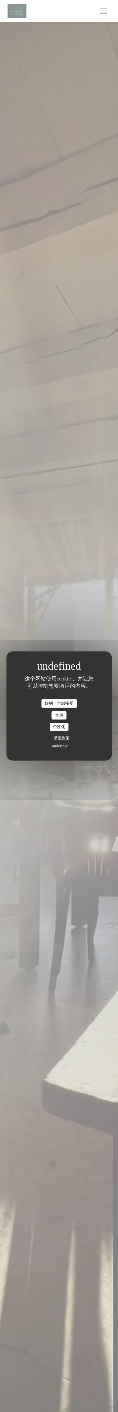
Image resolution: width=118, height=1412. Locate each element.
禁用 (59, 715)
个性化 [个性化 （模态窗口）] (59, 726)
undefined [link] (60, 746)
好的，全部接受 (59, 703)
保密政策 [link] (61, 738)
